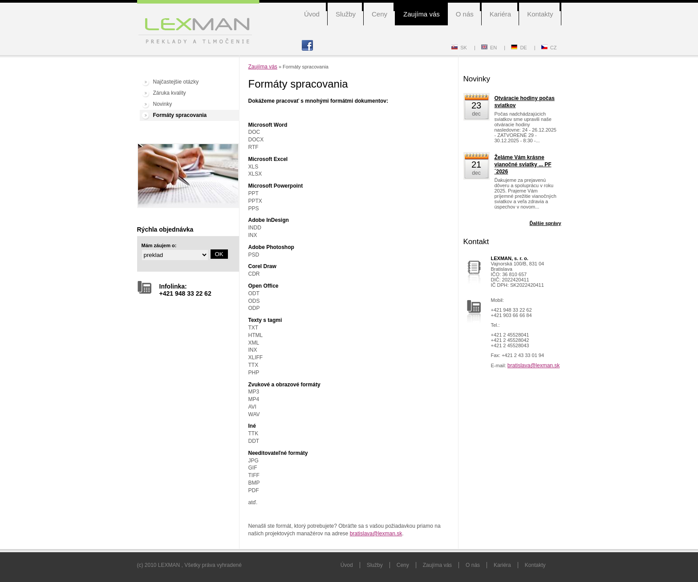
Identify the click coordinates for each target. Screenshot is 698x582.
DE (519, 47)
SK (459, 47)
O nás (465, 14)
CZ (549, 47)
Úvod (312, 14)
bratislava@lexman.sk (376, 533)
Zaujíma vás (421, 14)
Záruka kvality (169, 93)
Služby (346, 14)
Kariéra (500, 14)
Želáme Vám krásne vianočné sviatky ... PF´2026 (523, 164)
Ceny (379, 14)
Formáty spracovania (180, 115)
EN (489, 47)
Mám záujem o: (159, 245)
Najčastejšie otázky (176, 82)
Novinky (162, 104)
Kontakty (540, 14)
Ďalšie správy (545, 223)
